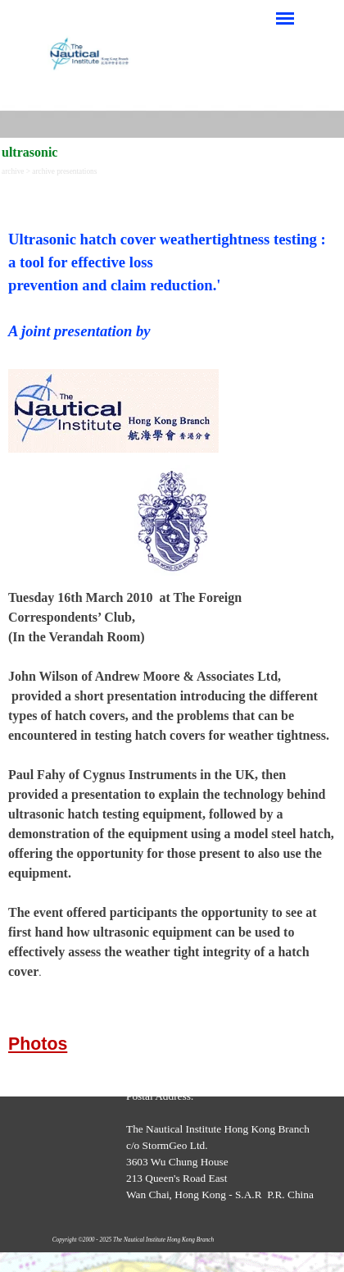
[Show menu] (285, 18)
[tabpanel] (172, 270)
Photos (37, 1044)
